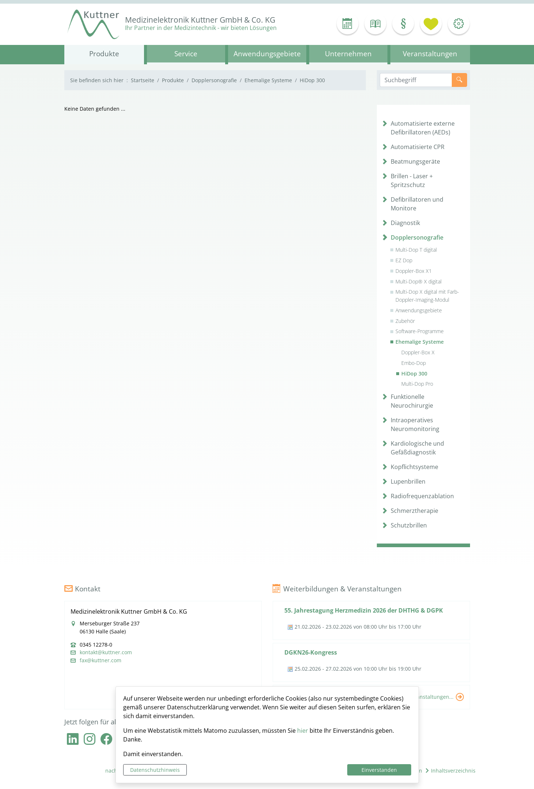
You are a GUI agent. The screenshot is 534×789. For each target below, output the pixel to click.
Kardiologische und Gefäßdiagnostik (417, 447)
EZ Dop (403, 260)
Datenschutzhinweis (155, 769)
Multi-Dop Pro (417, 383)
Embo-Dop (413, 362)
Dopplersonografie (214, 80)
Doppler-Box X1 (413, 270)
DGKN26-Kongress (310, 652)
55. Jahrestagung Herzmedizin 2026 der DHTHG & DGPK (363, 610)
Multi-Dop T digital (416, 249)
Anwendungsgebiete (418, 310)
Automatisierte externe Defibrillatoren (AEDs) (423, 127)
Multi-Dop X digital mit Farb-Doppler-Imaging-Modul (427, 295)
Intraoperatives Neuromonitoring (415, 424)
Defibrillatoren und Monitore (417, 203)
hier (302, 731)
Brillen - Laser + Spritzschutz (412, 180)
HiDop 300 (414, 373)
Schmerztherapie (414, 511)
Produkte (173, 80)
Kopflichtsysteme (414, 467)
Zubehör (405, 320)
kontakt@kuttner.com (106, 652)
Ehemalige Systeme (268, 80)
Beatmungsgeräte (415, 161)
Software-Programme (419, 331)
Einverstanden (379, 769)
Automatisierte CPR (417, 147)
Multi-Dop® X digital (418, 281)
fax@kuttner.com (100, 660)
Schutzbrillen (409, 525)
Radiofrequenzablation (422, 496)
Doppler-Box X (418, 352)
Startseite (142, 80)
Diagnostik (405, 223)
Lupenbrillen (408, 481)
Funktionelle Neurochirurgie (412, 401)
